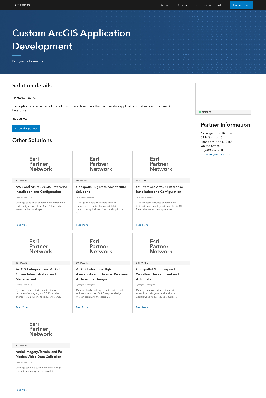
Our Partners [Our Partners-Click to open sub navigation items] (186, 5)
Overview (166, 5)
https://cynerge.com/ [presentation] (215, 154)
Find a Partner (241, 5)
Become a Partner (214, 5)
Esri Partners (22, 4)
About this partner (26, 128)
